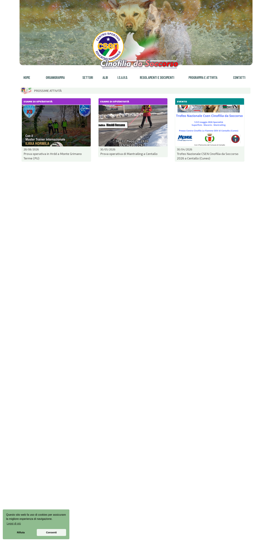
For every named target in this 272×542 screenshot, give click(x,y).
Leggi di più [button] (14, 523)
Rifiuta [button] (21, 532)
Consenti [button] (51, 532)
